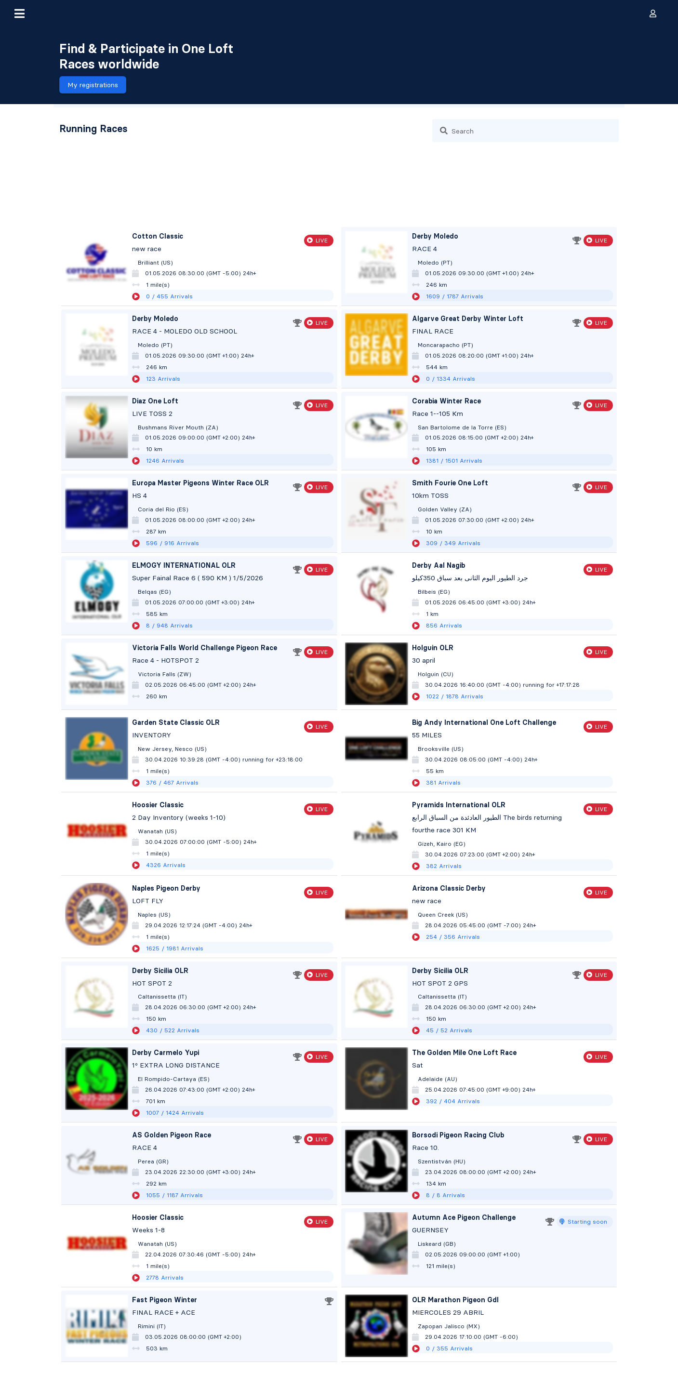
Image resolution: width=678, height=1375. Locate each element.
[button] (19, 13)
